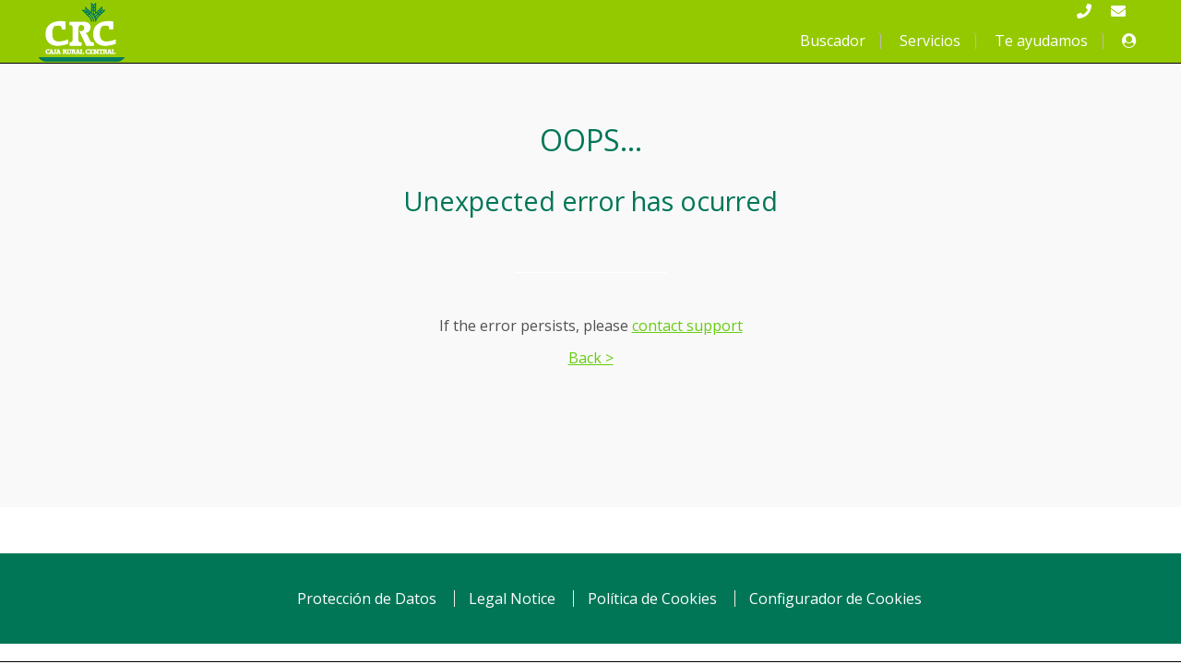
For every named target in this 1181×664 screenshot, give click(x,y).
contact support (687, 325)
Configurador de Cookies (835, 598)
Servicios (930, 40)
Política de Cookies (652, 598)
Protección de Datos (366, 598)
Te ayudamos (1041, 40)
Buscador (832, 40)
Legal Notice (512, 598)
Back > (591, 358)
